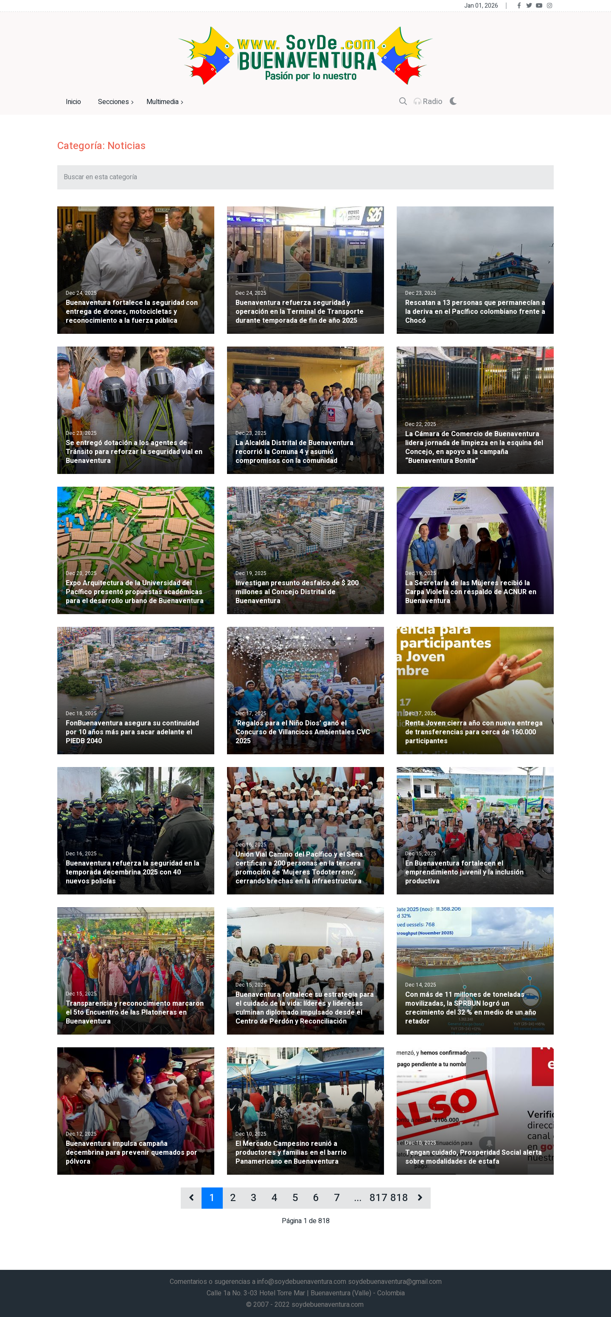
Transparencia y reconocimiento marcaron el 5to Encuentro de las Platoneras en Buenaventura (135, 1012)
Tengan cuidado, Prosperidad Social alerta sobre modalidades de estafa (473, 1157)
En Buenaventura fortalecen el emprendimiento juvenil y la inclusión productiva (464, 872)
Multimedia (165, 102)
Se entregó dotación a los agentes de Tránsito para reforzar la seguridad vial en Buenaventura (134, 452)
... (358, 1197)
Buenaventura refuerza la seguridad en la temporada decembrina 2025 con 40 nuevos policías (132, 872)
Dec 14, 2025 (420, 985)
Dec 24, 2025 (81, 293)
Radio (428, 101)
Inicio (73, 102)
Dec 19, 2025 (250, 573)
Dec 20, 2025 (81, 573)
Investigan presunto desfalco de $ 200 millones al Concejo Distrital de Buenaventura (297, 592)
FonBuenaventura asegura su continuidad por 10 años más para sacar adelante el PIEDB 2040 (132, 732)
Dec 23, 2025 (420, 293)
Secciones (117, 102)
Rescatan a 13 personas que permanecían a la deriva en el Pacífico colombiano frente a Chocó (475, 312)
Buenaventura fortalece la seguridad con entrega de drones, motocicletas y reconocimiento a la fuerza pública (132, 312)
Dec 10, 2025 (250, 1134)
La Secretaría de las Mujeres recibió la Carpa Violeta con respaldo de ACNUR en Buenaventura (470, 592)
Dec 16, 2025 (81, 853)
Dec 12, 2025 (81, 1134)
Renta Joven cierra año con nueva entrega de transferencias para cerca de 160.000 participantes (474, 732)
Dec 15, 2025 (420, 853)
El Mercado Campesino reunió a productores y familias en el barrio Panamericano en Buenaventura (291, 1153)
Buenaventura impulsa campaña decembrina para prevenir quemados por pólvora (131, 1153)
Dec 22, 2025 (420, 424)
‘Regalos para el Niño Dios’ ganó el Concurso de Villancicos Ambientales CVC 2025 (302, 732)
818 (399, 1197)
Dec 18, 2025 (81, 713)
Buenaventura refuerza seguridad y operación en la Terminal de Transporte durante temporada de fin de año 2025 (299, 312)
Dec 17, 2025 (250, 713)
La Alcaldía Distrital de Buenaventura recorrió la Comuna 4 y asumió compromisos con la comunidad (294, 452)
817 (378, 1197)
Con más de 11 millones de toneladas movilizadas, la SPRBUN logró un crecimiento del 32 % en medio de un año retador (470, 1008)
